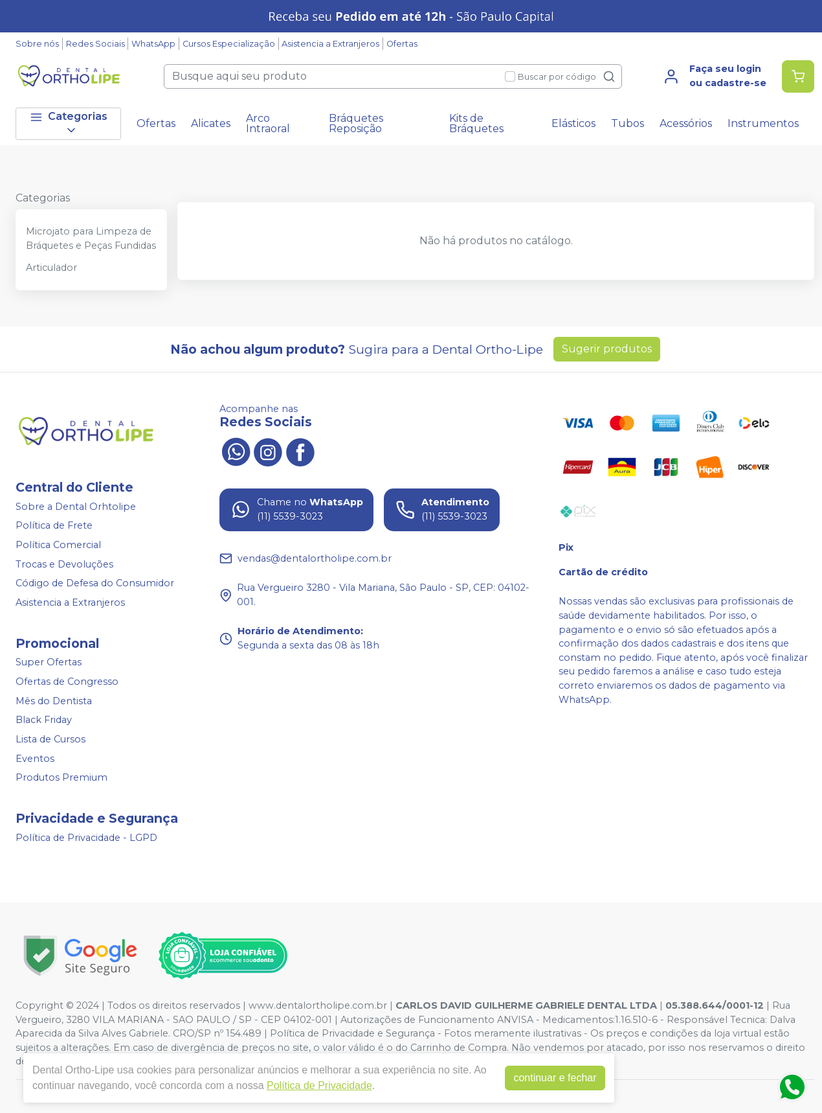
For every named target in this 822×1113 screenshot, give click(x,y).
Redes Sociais (95, 44)
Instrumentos (763, 123)
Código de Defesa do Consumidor (95, 583)
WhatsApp (153, 44)
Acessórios (686, 123)
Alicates (210, 123)
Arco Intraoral (268, 123)
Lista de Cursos (50, 739)
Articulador (51, 267)
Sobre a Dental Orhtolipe (76, 506)
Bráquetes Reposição (356, 123)
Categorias (68, 123)
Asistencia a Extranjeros (330, 44)
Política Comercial (58, 545)
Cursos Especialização (229, 44)
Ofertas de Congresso (67, 681)
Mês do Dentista (54, 701)
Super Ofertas (49, 663)
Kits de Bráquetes (476, 123)
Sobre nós (37, 44)
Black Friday (44, 720)
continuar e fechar (552, 1077)
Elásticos (573, 123)
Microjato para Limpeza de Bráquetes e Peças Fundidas (91, 238)
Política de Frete (54, 526)
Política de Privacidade (317, 1085)
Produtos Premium (61, 777)
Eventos (35, 758)
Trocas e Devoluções (64, 564)
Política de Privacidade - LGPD (86, 837)
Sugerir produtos (607, 349)
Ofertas (401, 44)
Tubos (627, 123)
